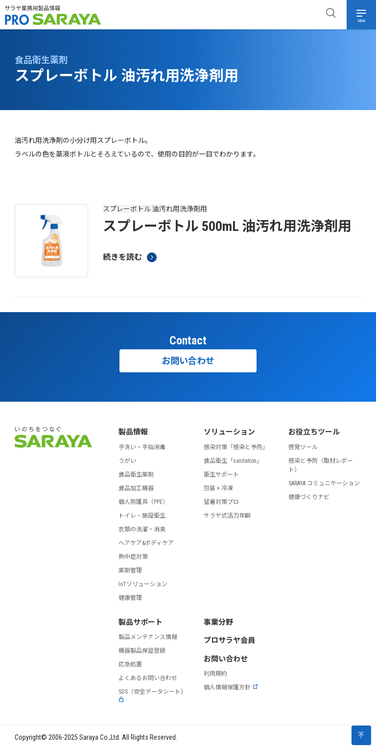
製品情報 (133, 432)
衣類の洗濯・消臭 (141, 529)
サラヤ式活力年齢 (227, 515)
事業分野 (218, 622)
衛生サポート (221, 474)
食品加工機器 (136, 488)
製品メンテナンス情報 (147, 637)
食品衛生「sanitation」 (233, 460)
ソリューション (229, 432)
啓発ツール (303, 447)
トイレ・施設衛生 (141, 515)
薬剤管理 (130, 570)
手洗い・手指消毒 (141, 447)
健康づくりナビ (308, 497)
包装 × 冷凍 (218, 488)
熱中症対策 (133, 556)
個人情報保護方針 (231, 687)
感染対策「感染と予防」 (236, 447)
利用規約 (215, 673)
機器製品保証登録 (141, 650)
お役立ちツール (314, 432)
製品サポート (140, 622)
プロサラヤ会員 (229, 640)
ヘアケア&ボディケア (146, 543)
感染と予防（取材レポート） (320, 465)
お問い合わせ (188, 361)
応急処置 (130, 664)
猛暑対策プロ (221, 502)
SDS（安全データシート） (152, 695)
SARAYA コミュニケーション (324, 483)
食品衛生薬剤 (136, 474)
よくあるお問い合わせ (147, 678)
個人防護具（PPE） (143, 502)
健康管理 (130, 597)
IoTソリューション (142, 584)
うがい (127, 460)
